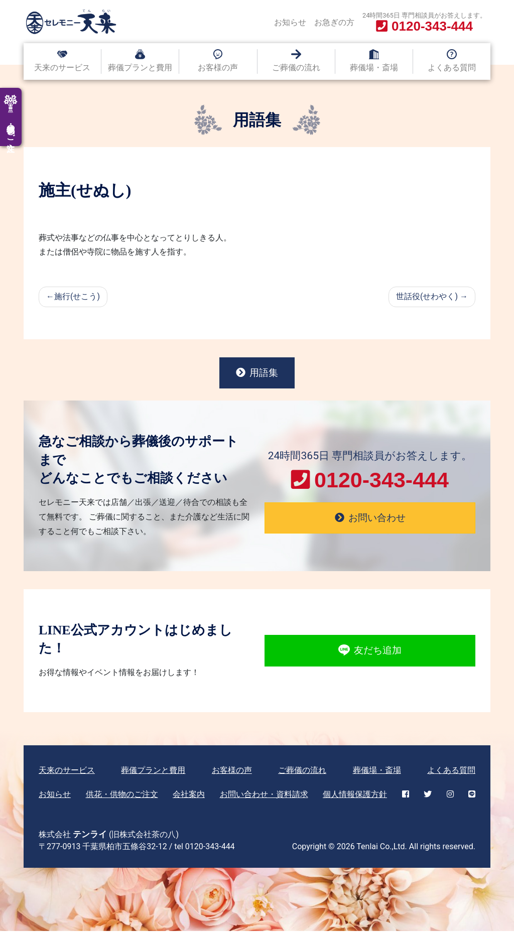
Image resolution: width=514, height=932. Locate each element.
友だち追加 (370, 651)
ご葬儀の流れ (296, 67)
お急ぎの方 (334, 22)
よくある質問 (452, 67)
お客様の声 (218, 67)
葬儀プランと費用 (140, 67)
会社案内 (189, 795)
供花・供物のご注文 (122, 795)
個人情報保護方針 (355, 795)
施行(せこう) (77, 296)
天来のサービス (62, 67)
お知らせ (290, 22)
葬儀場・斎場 (374, 67)
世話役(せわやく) (427, 296)
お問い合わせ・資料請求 (264, 795)
